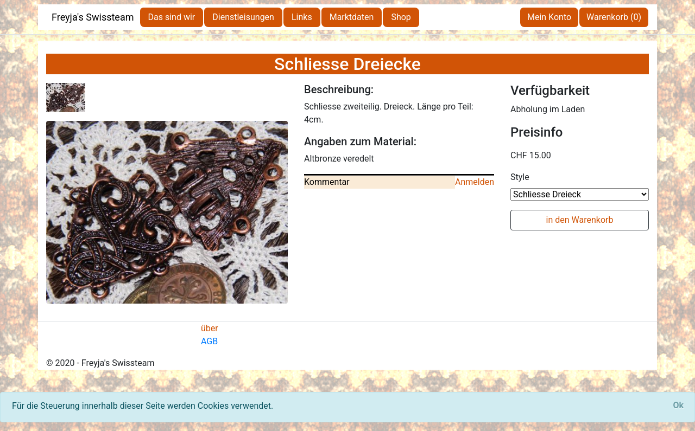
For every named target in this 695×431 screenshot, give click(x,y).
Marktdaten (352, 17)
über (209, 328)
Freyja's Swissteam (93, 17)
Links (302, 17)
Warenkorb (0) (613, 17)
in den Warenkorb (580, 220)
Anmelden (474, 182)
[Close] (678, 406)
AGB (209, 341)
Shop (400, 17)
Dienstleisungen (243, 17)
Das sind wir (171, 17)
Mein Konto (549, 17)
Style (519, 177)
